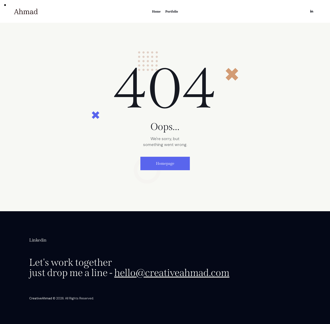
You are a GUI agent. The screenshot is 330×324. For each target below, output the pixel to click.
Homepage (165, 163)
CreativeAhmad (40, 298)
